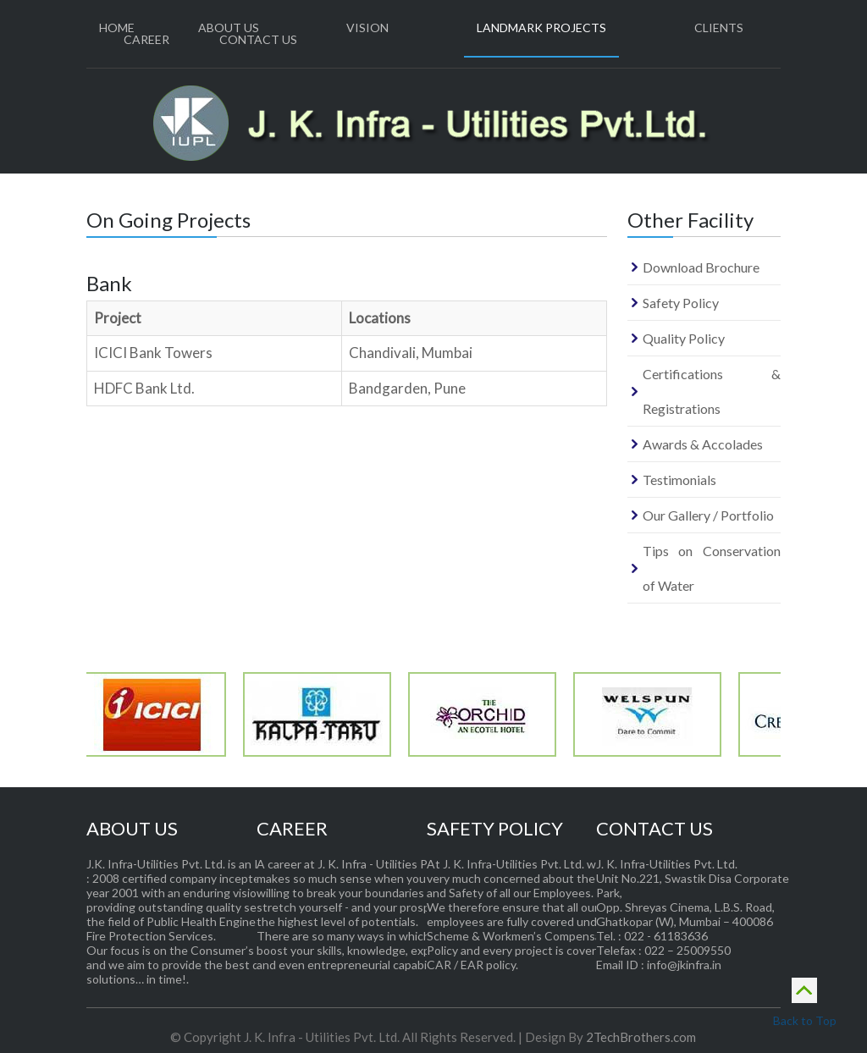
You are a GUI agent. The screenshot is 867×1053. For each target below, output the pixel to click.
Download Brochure (701, 267)
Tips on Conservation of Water (711, 568)
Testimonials (679, 479)
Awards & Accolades (703, 444)
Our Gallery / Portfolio (708, 515)
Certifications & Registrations (711, 391)
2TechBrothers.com (641, 1037)
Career (146, 39)
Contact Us (258, 39)
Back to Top (804, 1000)
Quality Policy (684, 338)
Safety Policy (681, 303)
